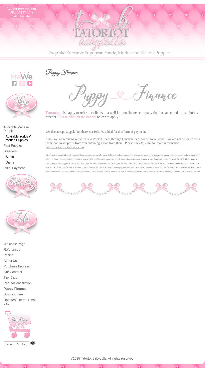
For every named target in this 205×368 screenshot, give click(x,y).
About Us (10, 260)
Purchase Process (17, 266)
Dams (10, 162)
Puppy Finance (15, 288)
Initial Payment (14, 168)
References (12, 249)
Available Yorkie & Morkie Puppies (18, 138)
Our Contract (13, 272)
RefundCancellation (18, 283)
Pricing (8, 255)
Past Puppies (13, 145)
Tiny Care (10, 277)
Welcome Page (14, 244)
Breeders (10, 151)
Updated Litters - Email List (20, 301)
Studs (10, 157)
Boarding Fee (13, 294)
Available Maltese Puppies (16, 129)
